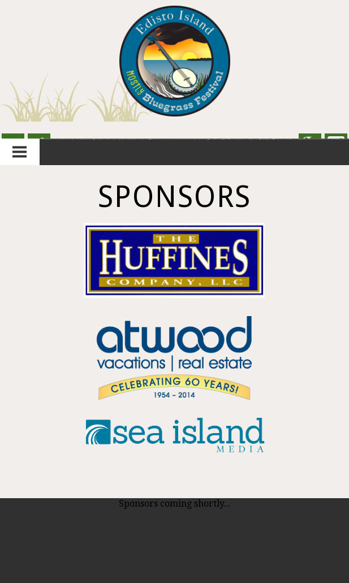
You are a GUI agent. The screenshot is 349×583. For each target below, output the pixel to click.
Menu (20, 152)
